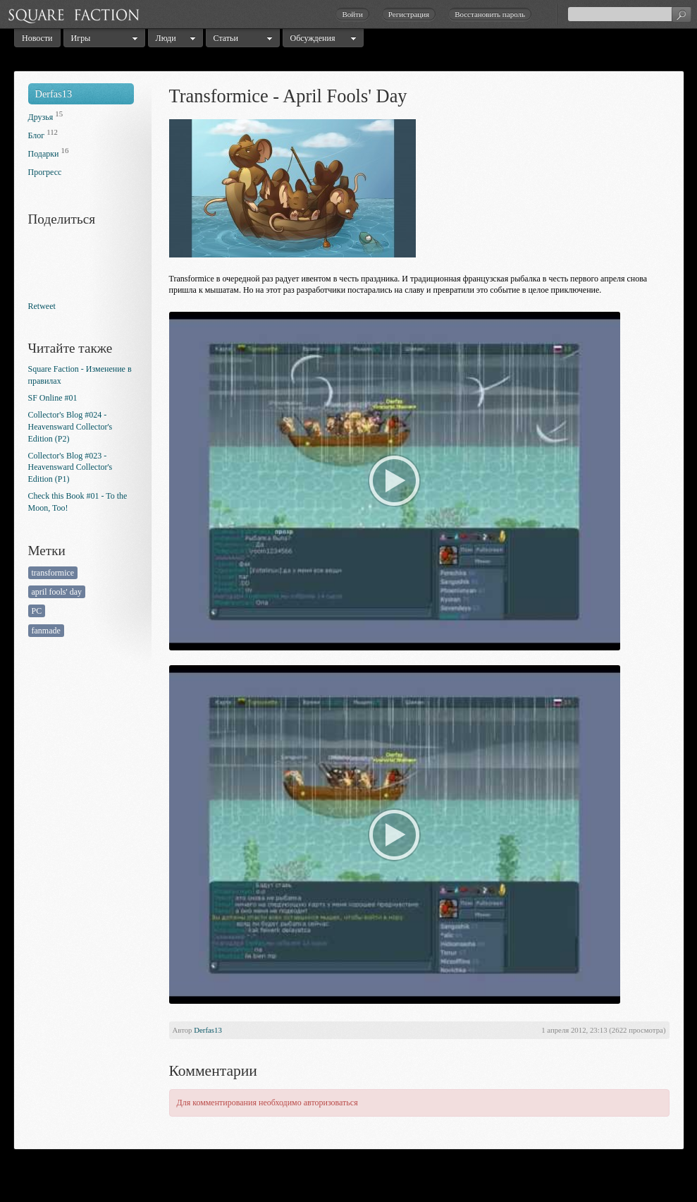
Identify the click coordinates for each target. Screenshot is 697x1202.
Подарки (43, 154)
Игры (81, 38)
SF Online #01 (53, 398)
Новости (37, 38)
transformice (53, 573)
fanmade (46, 631)
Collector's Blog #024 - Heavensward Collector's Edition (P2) (70, 427)
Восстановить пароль (490, 14)
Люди (166, 38)
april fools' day (57, 592)
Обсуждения (312, 38)
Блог (36, 135)
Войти (352, 14)
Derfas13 (54, 93)
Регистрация (408, 14)
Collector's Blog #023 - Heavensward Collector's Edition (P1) (70, 468)
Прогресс (45, 172)
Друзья (41, 117)
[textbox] (629, 14)
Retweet (42, 306)
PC (37, 611)
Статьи (226, 38)
